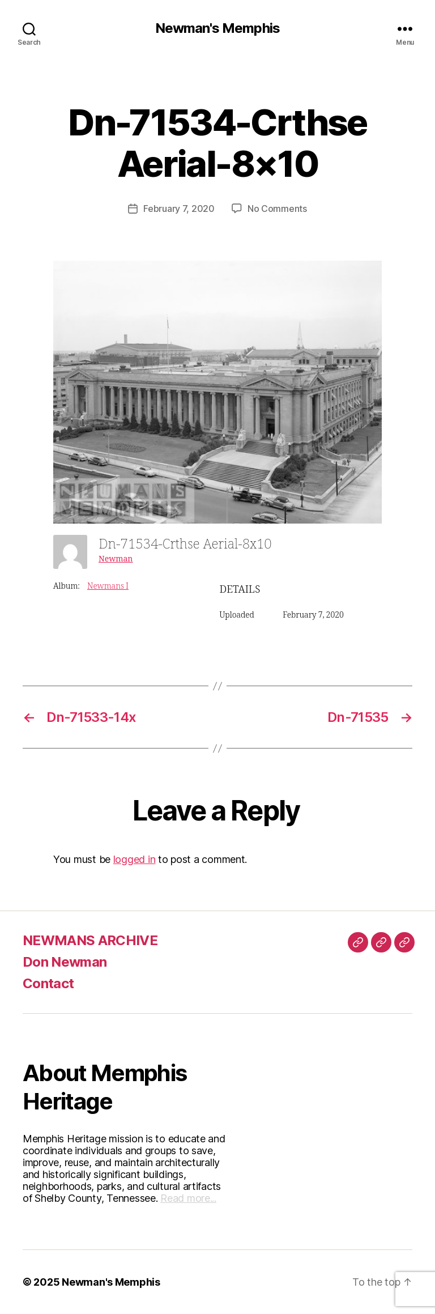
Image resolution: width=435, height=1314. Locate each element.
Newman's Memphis (217, 28)
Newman (116, 559)
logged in (134, 859)
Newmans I (108, 586)
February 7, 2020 (179, 208)
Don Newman (64, 962)
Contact (48, 983)
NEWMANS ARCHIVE (90, 940)
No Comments (277, 208)
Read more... (188, 1198)
